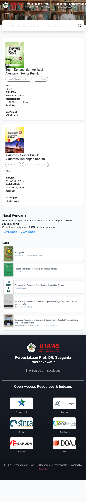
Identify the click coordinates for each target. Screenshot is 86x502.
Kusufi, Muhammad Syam (18, 79)
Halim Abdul (41, 79)
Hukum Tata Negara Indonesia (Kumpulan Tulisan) (36, 269)
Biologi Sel (19, 252)
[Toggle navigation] (6, 12)
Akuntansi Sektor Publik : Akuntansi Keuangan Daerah (25, 157)
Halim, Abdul (13, 164)
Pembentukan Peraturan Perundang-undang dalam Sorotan (39, 285)
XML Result (10, 231)
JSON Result (28, 231)
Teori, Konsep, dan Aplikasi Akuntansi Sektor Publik (24, 71)
